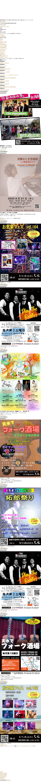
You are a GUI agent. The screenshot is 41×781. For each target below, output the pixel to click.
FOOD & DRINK (3, 775)
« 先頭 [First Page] (5, 746)
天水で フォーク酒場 (4, 71)
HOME (1, 771)
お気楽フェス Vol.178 (4, 80)
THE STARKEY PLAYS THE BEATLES (8, 77)
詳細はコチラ (3, 150)
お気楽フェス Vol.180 (4, 89)
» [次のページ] (31, 746)
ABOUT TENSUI (3, 773)
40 (27, 746)
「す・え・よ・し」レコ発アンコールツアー (9, 74)
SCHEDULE (2, 777)
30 (25, 746)
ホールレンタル (3, 65)
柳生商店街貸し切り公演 (5, 68)
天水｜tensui (2, 21)
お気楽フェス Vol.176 (4, 62)
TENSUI (8, 780)
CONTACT (2, 778)
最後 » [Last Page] (34, 746)
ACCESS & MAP (3, 774)
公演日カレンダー (4, 55)
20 (22, 746)
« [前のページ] (8, 746)
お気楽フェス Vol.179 (4, 83)
